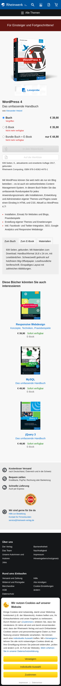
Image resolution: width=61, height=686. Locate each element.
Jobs (4, 562)
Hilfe (36, 578)
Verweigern (50, 638)
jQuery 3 (30, 436)
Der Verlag (7, 546)
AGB (4, 590)
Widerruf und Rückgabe (13, 582)
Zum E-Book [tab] (27, 241)
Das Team (7, 550)
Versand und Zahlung (12, 578)
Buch (9, 117)
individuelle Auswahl (23, 638)
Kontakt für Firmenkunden (20, 517)
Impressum (23, 683)
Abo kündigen (40, 582)
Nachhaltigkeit (40, 550)
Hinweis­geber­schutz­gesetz (46, 558)
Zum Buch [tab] (10, 241)
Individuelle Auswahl (30, 667)
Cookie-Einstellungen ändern (44, 588)
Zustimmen (27, 622)
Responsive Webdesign (30, 326)
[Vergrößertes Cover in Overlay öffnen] (31, 60)
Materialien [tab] (45, 241)
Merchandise (8, 586)
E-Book (10, 127)
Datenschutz (37, 683)
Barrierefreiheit (40, 546)
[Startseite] (14, 5)
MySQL (30, 381)
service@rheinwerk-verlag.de (21, 520)
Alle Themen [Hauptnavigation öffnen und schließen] (32, 12)
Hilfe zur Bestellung (17, 514)
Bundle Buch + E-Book (19, 136)
